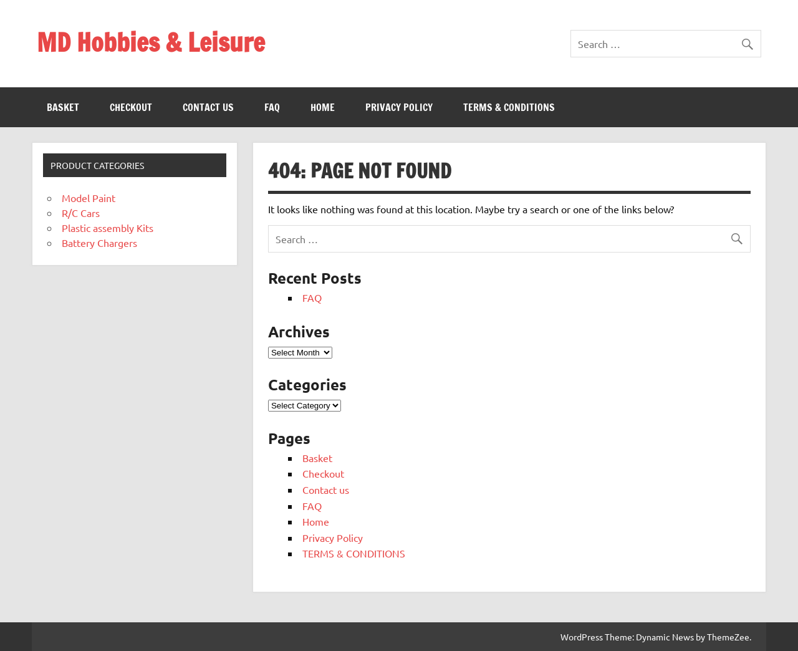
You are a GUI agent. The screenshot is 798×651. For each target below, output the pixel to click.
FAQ (272, 107)
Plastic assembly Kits (107, 227)
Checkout (131, 107)
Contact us (208, 107)
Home (322, 107)
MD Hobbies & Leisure (151, 42)
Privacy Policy (399, 107)
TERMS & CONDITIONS (509, 107)
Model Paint (88, 197)
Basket (63, 107)
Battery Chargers (99, 242)
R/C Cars (81, 212)
